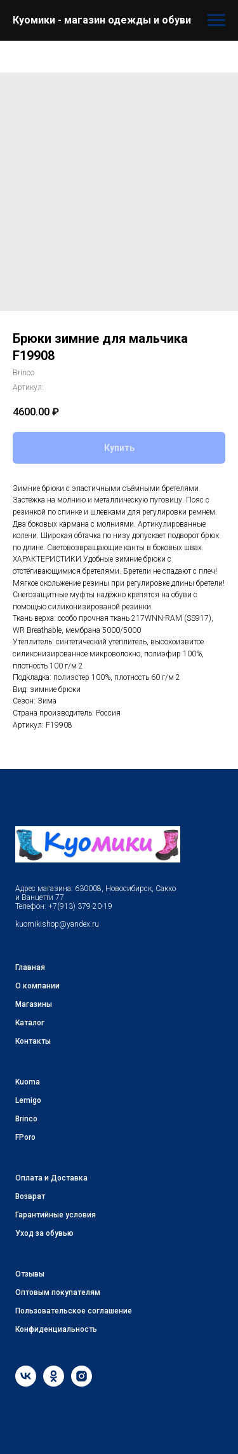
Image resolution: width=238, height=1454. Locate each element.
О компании (37, 985)
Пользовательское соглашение (73, 1310)
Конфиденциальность (56, 1329)
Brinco (26, 1118)
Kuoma (27, 1081)
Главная (30, 967)
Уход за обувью (44, 1233)
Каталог (29, 1022)
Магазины (33, 1004)
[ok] (53, 1383)
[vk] (25, 1383)
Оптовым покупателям (57, 1292)
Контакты (33, 1041)
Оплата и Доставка (51, 1178)
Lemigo (28, 1100)
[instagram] (81, 1383)
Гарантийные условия (55, 1214)
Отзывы (29, 1274)
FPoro (25, 1137)
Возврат (30, 1196)
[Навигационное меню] (216, 20)
